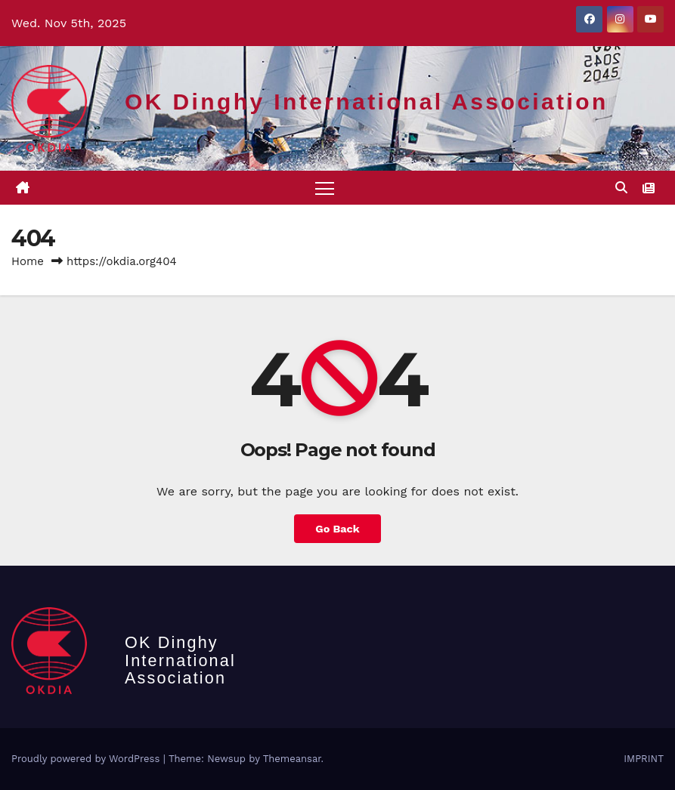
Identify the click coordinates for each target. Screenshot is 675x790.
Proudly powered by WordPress (87, 758)
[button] (621, 188)
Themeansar (292, 758)
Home (27, 261)
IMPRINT (644, 758)
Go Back (337, 529)
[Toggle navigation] (324, 187)
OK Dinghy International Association (366, 101)
